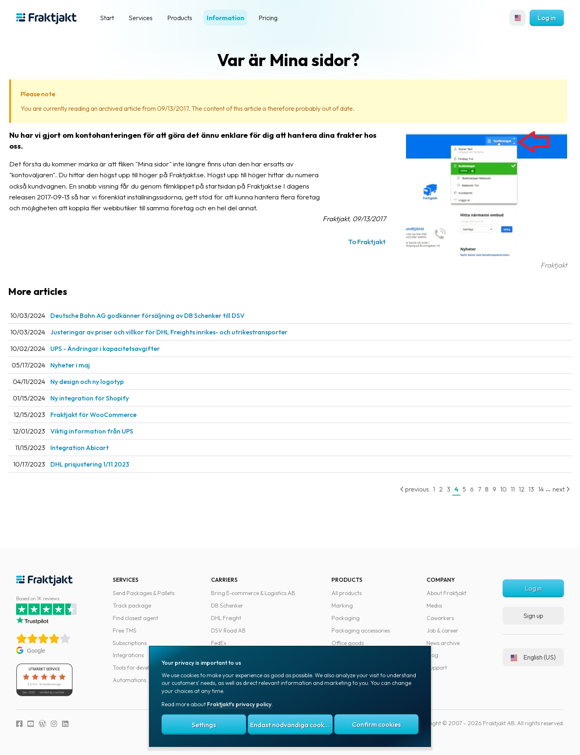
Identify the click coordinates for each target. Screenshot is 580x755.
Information (225, 18)
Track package (132, 605)
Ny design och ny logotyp (101, 382)
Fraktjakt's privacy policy (239, 704)
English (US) (533, 657)
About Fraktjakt (446, 593)
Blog (432, 655)
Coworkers (440, 618)
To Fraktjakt (359, 241)
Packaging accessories (360, 630)
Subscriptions (130, 643)
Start (107, 18)
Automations (129, 680)
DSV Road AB (228, 630)
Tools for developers (138, 667)
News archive (443, 643)
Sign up (533, 616)
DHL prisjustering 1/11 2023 (103, 464)
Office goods (347, 643)
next (553, 489)
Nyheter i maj (84, 365)
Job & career (442, 630)
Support (437, 667)
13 (523, 489)
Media (434, 605)
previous (406, 489)
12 (513, 489)
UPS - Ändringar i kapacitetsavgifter (119, 348)
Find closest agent (135, 618)
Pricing (268, 18)
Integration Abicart (93, 448)
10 (495, 489)
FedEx (218, 643)
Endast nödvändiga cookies (291, 725)
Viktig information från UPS (105, 431)
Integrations (128, 655)
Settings (204, 725)
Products (179, 18)
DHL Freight (226, 618)
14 (533, 489)
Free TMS (125, 630)
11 (505, 489)
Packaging (345, 618)
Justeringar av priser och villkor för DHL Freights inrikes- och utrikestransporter (183, 332)
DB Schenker (227, 605)
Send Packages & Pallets (143, 593)
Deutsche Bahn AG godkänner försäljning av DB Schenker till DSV (161, 315)
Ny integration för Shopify (103, 398)
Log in (547, 18)
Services (140, 18)
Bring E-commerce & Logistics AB (253, 593)
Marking (342, 605)
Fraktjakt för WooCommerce (107, 415)
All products (346, 593)
